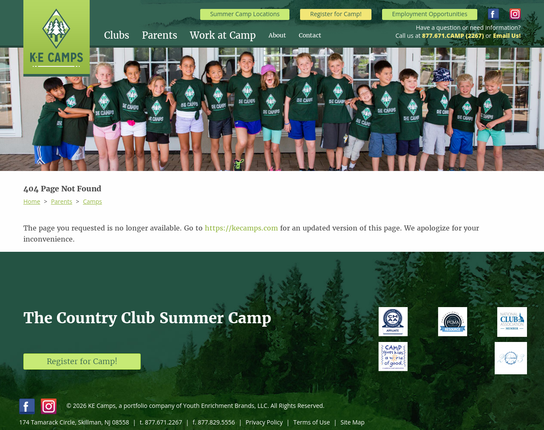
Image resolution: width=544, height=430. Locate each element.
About (277, 35)
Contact (310, 35)
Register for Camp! (336, 14)
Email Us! (507, 35)
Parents (159, 35)
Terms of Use (311, 422)
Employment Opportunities (429, 14)
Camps (92, 201)
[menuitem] (123, 35)
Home (31, 201)
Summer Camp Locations (245, 14)
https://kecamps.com (241, 228)
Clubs (116, 35)
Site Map (352, 422)
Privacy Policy (264, 422)
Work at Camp (223, 35)
